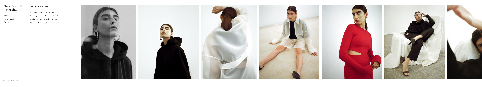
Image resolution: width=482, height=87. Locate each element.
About (6, 15)
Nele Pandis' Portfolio (13, 8)
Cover (7, 22)
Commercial (9, 19)
